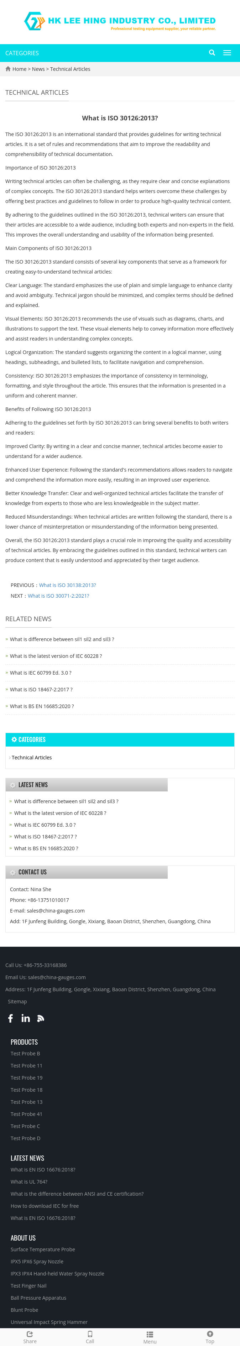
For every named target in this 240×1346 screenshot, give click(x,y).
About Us (23, 1237)
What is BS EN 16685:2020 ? (42, 706)
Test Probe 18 (27, 1089)
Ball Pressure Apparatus (38, 1297)
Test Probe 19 (27, 1077)
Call (90, 1337)
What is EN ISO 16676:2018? (43, 1169)
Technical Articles (69, 69)
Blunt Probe (24, 1309)
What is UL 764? (29, 1181)
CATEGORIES (22, 53)
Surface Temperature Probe (43, 1249)
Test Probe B (25, 1053)
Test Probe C (25, 1126)
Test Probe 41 (27, 1114)
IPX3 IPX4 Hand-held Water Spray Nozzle (57, 1273)
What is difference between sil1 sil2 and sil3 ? (62, 639)
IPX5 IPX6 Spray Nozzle (37, 1261)
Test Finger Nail (28, 1285)
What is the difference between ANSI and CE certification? (77, 1193)
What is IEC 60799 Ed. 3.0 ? (41, 672)
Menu (150, 1337)
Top (210, 1337)
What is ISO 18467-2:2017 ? (41, 689)
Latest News (27, 1158)
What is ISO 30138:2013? (67, 585)
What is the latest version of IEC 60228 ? (56, 656)
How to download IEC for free (45, 1205)
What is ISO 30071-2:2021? (58, 595)
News (39, 69)
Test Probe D (26, 1138)
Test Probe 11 (27, 1065)
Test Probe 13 (27, 1101)
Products (24, 1041)
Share (30, 1337)
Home (19, 69)
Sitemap (17, 1001)
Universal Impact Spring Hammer (49, 1322)
